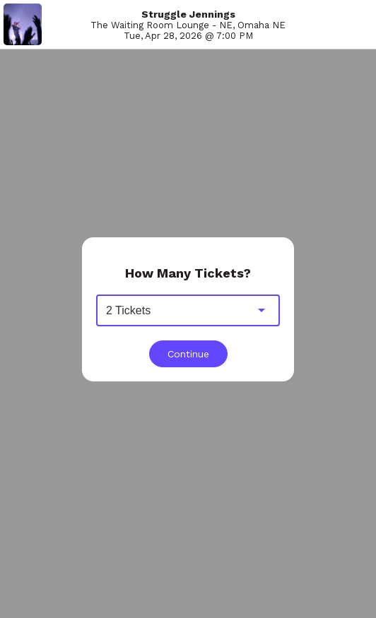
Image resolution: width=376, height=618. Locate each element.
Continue (188, 353)
